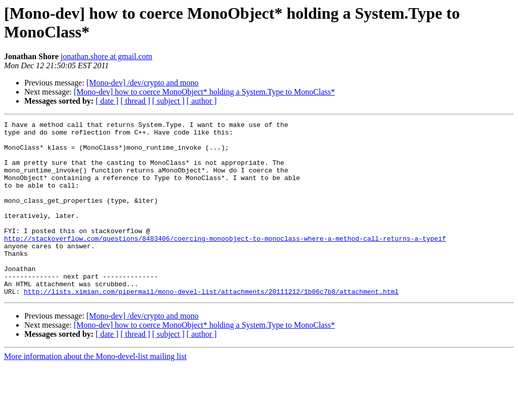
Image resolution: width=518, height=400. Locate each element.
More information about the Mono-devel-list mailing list (95, 391)
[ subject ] (168, 101)
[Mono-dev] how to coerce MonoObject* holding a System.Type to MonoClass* (204, 91)
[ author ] (202, 101)
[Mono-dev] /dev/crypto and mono (143, 82)
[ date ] (107, 101)
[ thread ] (135, 101)
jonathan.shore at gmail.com (106, 56)
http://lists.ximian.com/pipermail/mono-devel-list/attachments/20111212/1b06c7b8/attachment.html (211, 326)
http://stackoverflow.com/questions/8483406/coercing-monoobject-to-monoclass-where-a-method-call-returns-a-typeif (225, 262)
